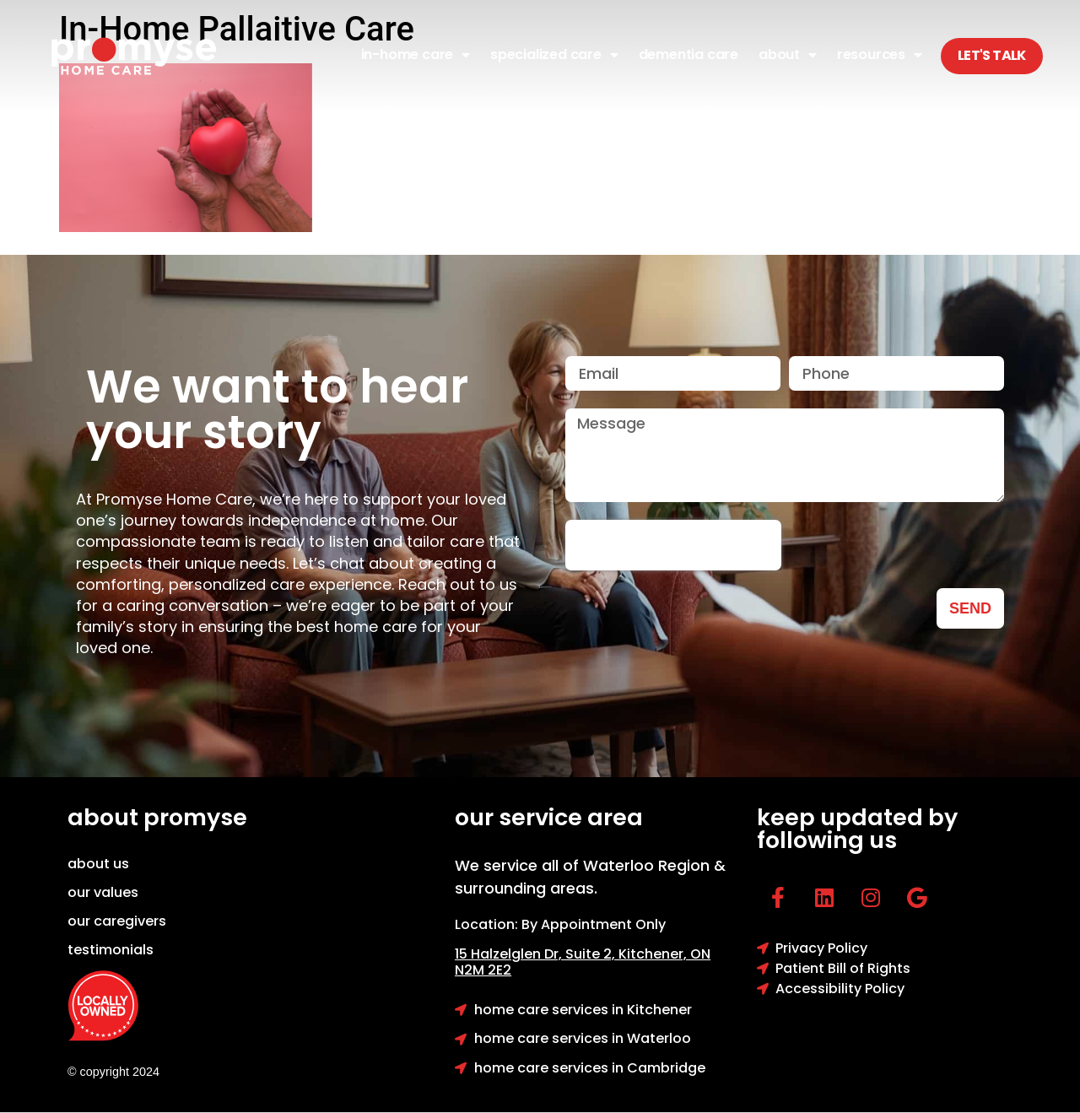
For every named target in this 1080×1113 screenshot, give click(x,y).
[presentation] (673, 545)
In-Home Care (415, 55)
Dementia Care (688, 54)
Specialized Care (554, 55)
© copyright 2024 (113, 1071)
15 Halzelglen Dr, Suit (536, 954)
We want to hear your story (277, 409)
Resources (879, 55)
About (788, 55)
